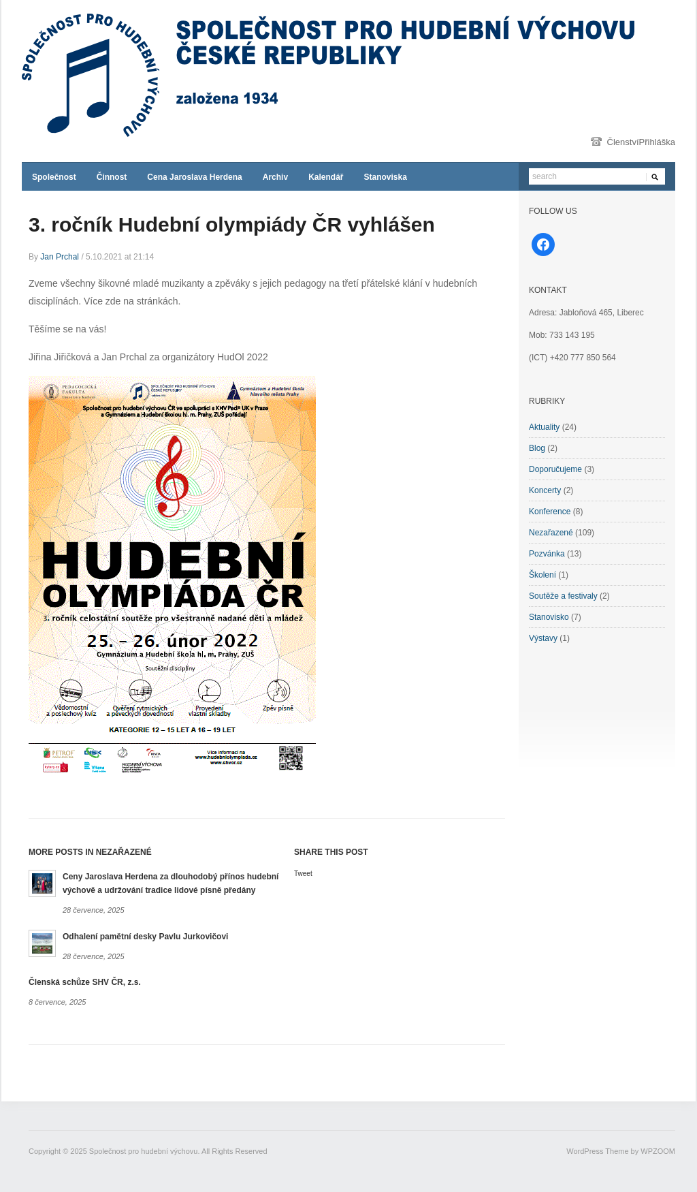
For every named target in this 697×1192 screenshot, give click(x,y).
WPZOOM (658, 1151)
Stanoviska (384, 177)
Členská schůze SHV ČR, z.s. (85, 982)
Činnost (112, 177)
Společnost (54, 177)
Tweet (303, 873)
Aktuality (544, 427)
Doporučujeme (555, 469)
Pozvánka (547, 554)
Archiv (275, 177)
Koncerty (545, 490)
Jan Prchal (59, 257)
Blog (537, 448)
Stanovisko (549, 617)
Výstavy (543, 638)
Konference (549, 511)
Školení (542, 575)
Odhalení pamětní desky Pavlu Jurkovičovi (145, 936)
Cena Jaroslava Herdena (194, 177)
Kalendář (325, 177)
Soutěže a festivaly (563, 596)
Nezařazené (551, 532)
